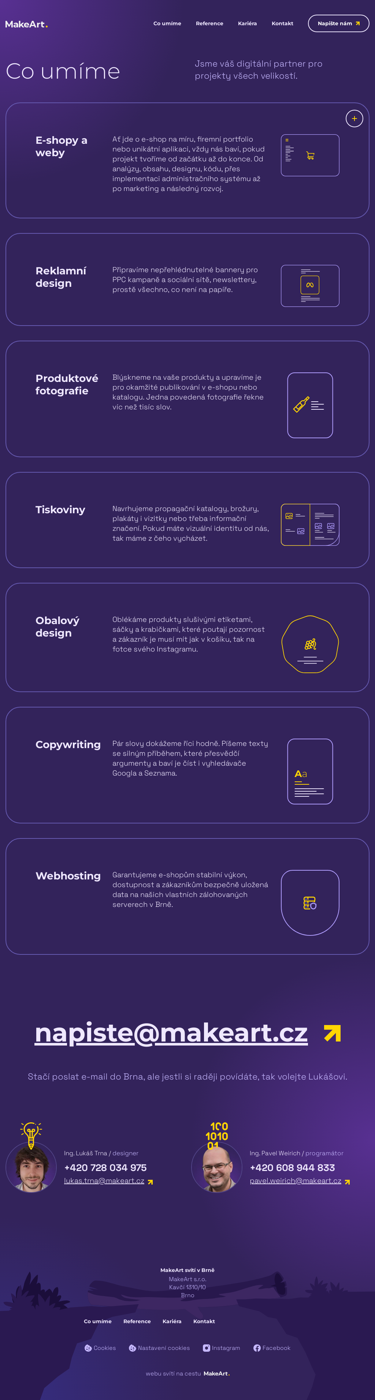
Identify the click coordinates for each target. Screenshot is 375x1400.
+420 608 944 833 (292, 1167)
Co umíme (167, 23)
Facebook (271, 1348)
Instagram (221, 1348)
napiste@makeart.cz (187, 1032)
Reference (209, 23)
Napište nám (339, 23)
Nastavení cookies (159, 1348)
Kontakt (282, 23)
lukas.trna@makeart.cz (108, 1180)
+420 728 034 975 (105, 1167)
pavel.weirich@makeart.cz (300, 1180)
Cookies (100, 1348)
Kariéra (247, 23)
